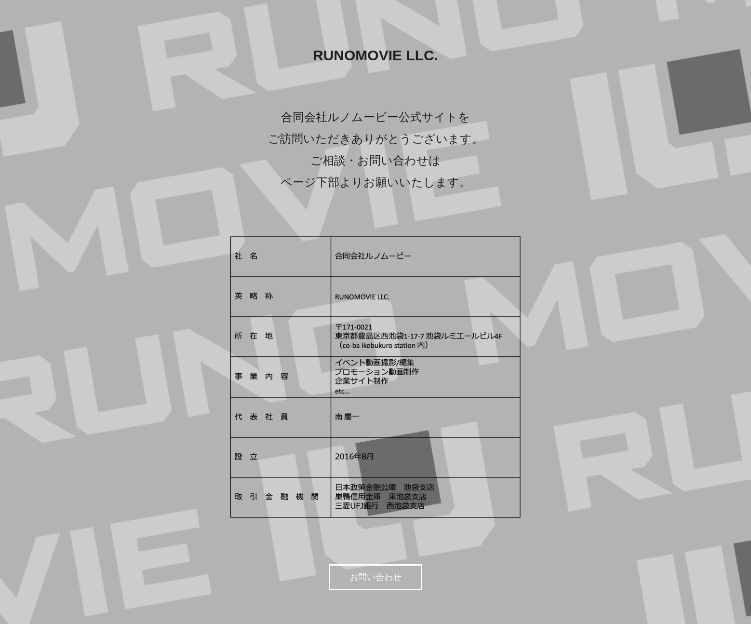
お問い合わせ (375, 577)
